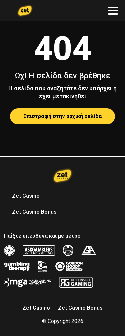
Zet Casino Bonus (34, 212)
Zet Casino (26, 196)
